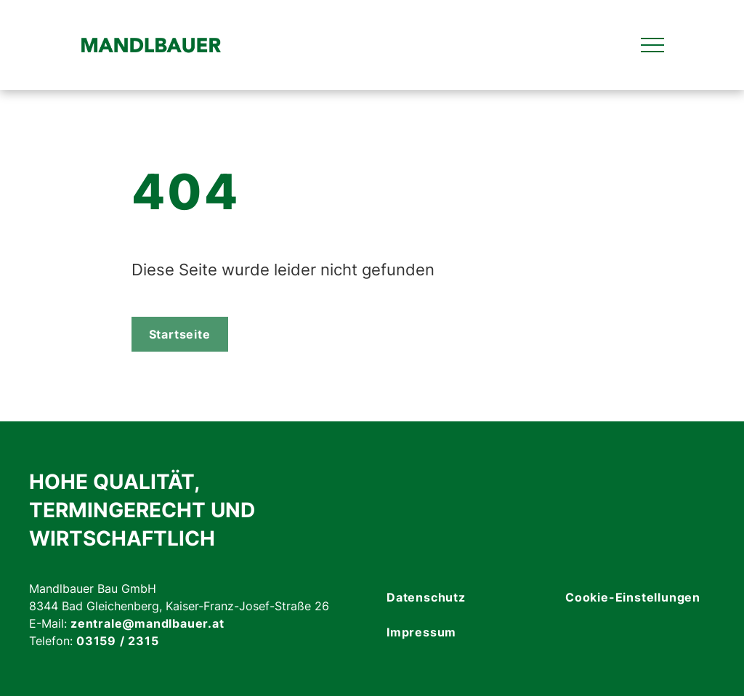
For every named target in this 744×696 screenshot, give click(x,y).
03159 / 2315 (117, 641)
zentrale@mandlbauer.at (147, 623)
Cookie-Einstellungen (632, 597)
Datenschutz (426, 597)
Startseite (180, 334)
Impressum (421, 632)
